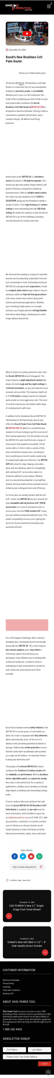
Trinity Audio (34, 73)
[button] (27, 575)
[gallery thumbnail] (13, 625)
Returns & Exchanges (11, 980)
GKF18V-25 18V (36, 107)
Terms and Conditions (11, 990)
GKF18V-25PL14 (15, 428)
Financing (6, 987)
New (19, 880)
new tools (26, 880)
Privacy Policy (8, 983)
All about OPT (8, 993)
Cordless (13, 880)
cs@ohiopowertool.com (18, 817)
